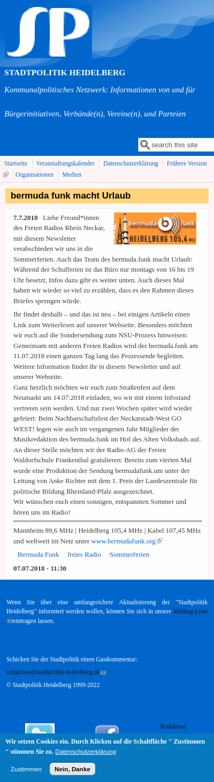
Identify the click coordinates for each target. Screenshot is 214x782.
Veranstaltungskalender (65, 163)
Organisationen (35, 174)
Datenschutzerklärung (130, 163)
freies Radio (84, 554)
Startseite (16, 163)
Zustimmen (26, 772)
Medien (71, 174)
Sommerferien (129, 554)
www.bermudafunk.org (126, 541)
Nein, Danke (72, 772)
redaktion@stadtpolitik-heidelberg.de (56, 672)
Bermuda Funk (38, 554)
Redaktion (174, 726)
